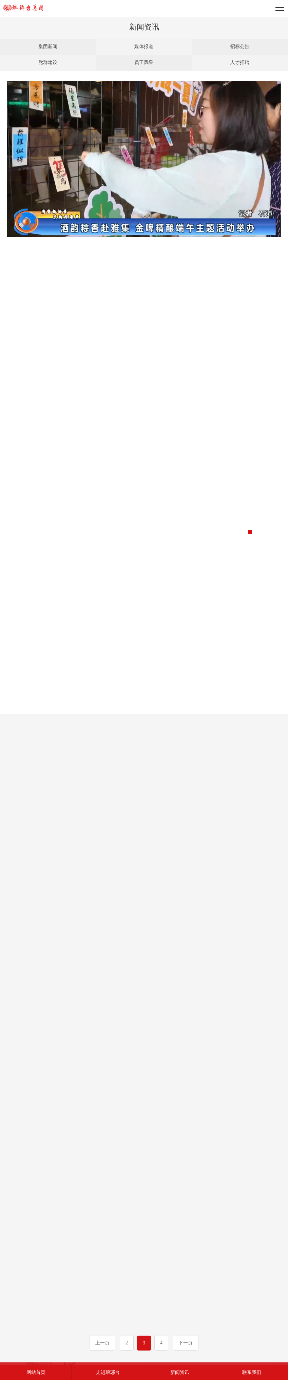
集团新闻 (47, 46)
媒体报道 (143, 46)
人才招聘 (239, 62)
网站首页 (35, 1372)
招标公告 (239, 46)
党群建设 (47, 62)
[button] (250, 532)
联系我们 (251, 1372)
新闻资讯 (179, 1372)
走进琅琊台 (108, 1372)
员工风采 (143, 62)
